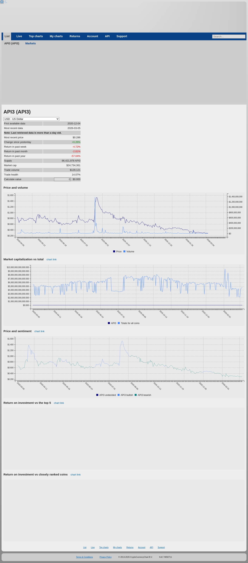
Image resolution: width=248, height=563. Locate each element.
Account (92, 36)
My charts (56, 36)
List (7, 36)
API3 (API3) (11, 43)
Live (19, 36)
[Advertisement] (124, 75)
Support (121, 36)
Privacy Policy (106, 557)
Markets (30, 43)
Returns (75, 36)
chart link (51, 259)
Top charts (36, 36)
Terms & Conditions (84, 557)
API (107, 36)
